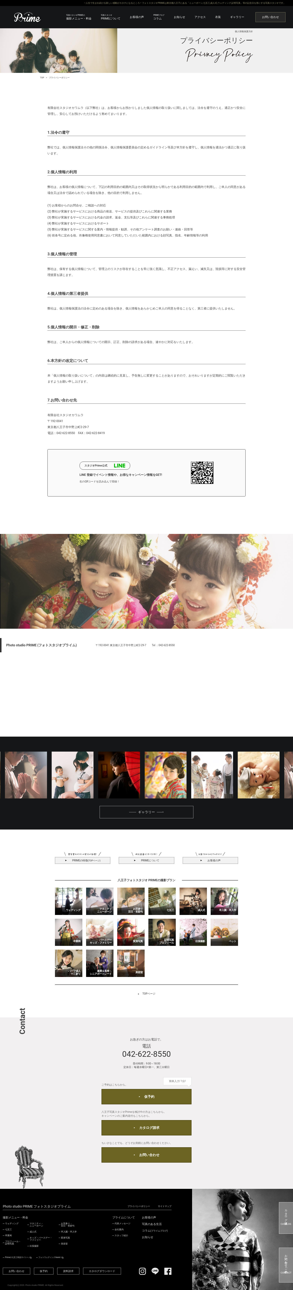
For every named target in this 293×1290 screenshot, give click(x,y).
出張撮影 (34, 1246)
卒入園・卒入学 (69, 1232)
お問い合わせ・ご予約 (286, 1265)
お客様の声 (137, 17)
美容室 (64, 1244)
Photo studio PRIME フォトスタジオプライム (37, 1206)
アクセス (200, 17)
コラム (159, 17)
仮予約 (149, 1097)
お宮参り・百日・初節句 (67, 1224)
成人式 (33, 1232)
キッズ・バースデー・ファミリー (41, 1239)
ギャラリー (237, 17)
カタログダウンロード (102, 1271)
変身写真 (65, 1238)
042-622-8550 (146, 1054)
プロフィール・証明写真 (13, 1242)
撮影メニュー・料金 (79, 17)
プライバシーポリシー (139, 1206)
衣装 (218, 17)
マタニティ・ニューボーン (36, 1224)
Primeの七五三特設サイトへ (17, 1257)
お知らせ (179, 17)
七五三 (8, 1229)
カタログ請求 (149, 1128)
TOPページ (148, 993)
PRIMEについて (110, 17)
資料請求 (68, 1271)
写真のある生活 (152, 1224)
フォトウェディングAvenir (49, 1257)
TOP (42, 77)
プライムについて (123, 1217)
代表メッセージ (122, 1223)
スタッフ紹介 (121, 1235)
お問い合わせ (270, 17)
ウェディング (12, 1223)
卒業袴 (8, 1235)
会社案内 (119, 1229)
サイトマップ (164, 1206)
